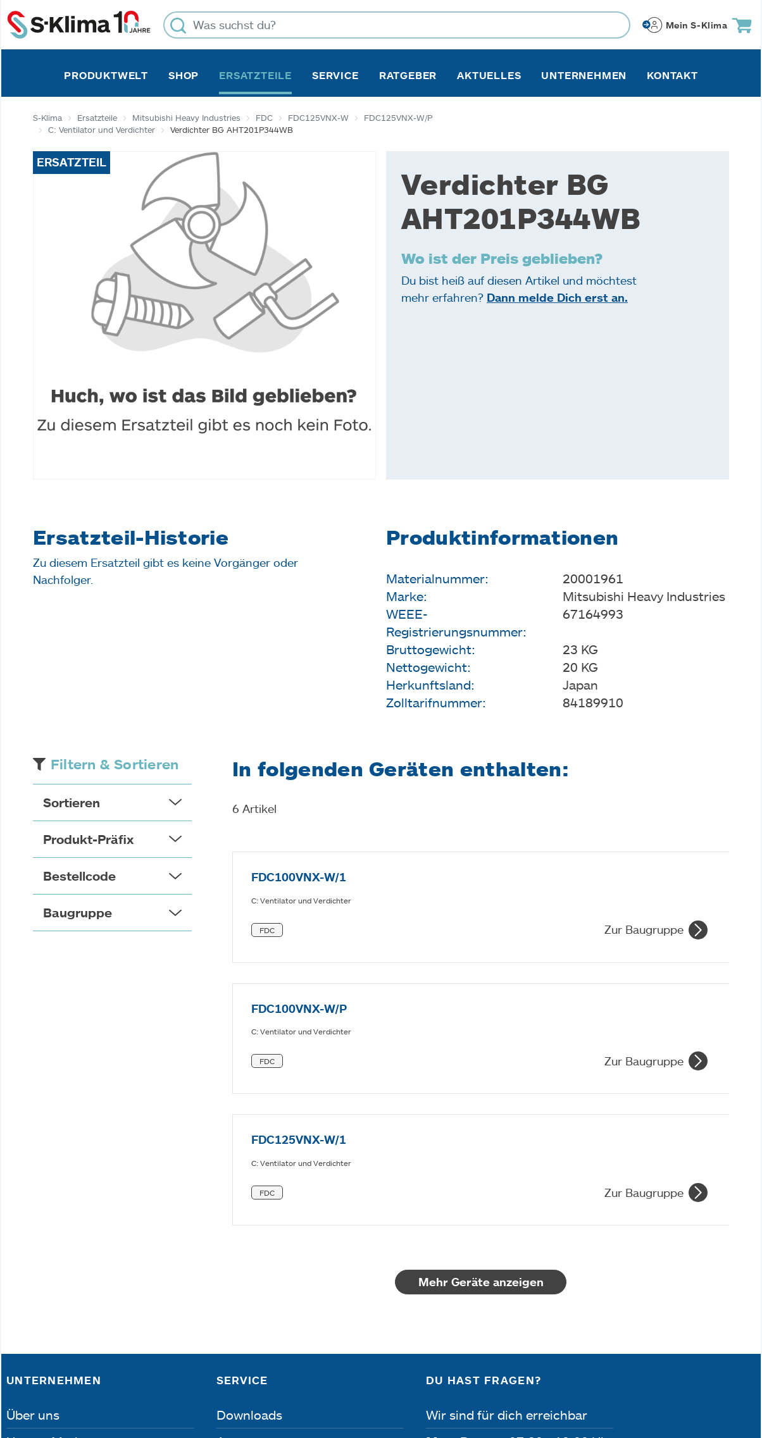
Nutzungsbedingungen (412, 1366)
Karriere (30, 1252)
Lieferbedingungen (563, 1366)
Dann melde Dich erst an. (557, 297)
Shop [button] (183, 75)
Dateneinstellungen (259, 1366)
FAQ (229, 1305)
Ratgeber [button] (408, 75)
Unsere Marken (51, 1225)
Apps (231, 1225)
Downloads (249, 1198)
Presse (26, 1278)
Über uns (32, 1198)
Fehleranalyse (257, 1252)
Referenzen (39, 1305)
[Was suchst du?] (396, 25)
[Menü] (748, 1246)
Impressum (40, 1366)
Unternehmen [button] (584, 75)
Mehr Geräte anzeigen (481, 1066)
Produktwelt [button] (106, 75)
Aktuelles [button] (489, 75)
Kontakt (672, 75)
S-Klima (47, 118)
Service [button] (335, 75)
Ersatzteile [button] (255, 75)
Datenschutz (139, 1366)
